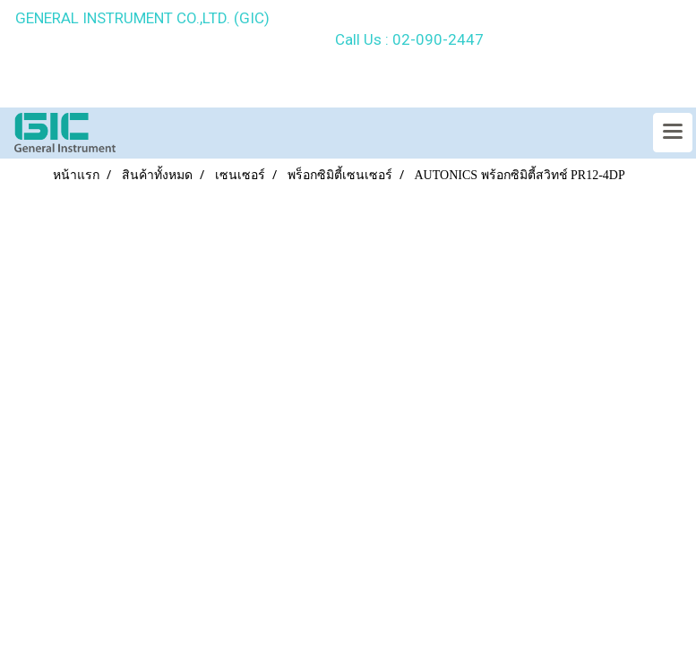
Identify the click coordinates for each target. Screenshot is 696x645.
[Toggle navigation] (672, 132)
